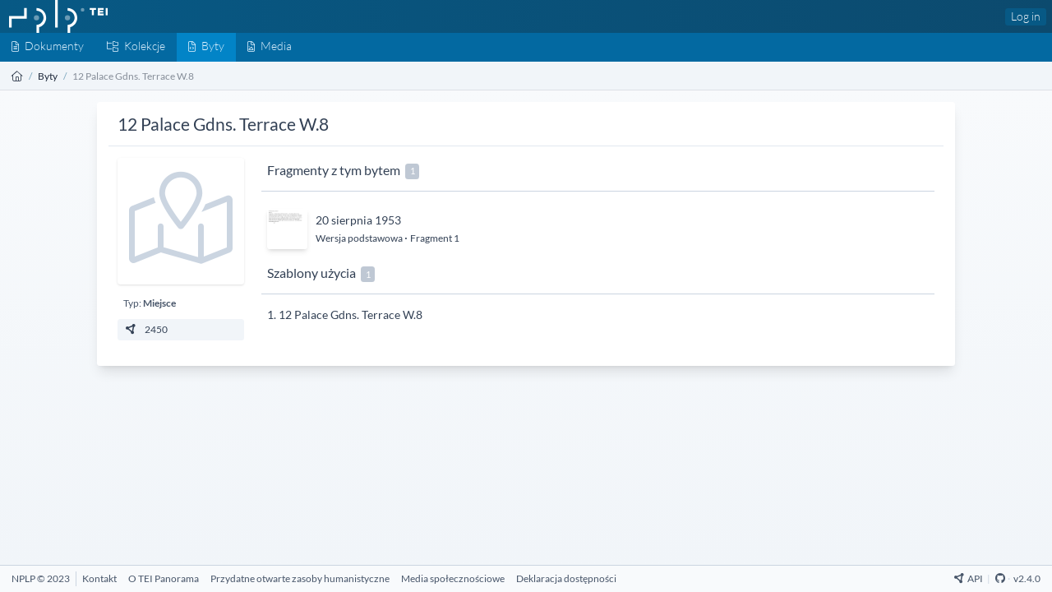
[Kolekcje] (136, 47)
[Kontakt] (99, 578)
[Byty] (206, 47)
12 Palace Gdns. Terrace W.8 (350, 314)
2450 (145, 329)
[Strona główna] (17, 76)
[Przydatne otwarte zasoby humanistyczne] (300, 578)
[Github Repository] (1000, 578)
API (968, 578)
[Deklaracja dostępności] (566, 578)
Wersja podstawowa (360, 238)
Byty (48, 76)
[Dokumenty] (47, 47)
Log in (1025, 16)
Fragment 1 (434, 238)
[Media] (269, 47)
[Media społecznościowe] (453, 578)
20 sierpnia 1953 (358, 220)
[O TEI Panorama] (163, 578)
